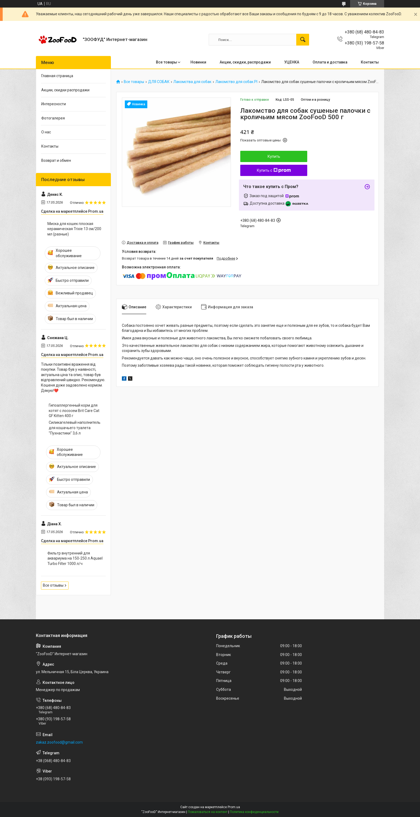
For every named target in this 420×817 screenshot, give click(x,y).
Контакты (370, 62)
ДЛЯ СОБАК (159, 82)
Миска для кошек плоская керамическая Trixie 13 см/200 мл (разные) (74, 229)
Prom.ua (234, 807)
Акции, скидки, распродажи (245, 62)
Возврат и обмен (56, 160)
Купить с (274, 170)
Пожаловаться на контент (207, 812)
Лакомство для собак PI (236, 82)
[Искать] (302, 40)
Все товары (166, 62)
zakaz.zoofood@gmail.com (59, 742)
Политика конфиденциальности (254, 812)
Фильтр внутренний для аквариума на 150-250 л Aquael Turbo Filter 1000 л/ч (75, 558)
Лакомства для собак (192, 82)
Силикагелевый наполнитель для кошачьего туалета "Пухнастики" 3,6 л (74, 427)
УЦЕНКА (291, 62)
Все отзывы (53, 585)
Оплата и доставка (330, 62)
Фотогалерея (53, 118)
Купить (274, 156)
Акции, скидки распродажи (65, 90)
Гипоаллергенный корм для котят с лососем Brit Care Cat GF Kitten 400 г (74, 410)
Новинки (198, 62)
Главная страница (57, 76)
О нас (46, 132)
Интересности (53, 104)
